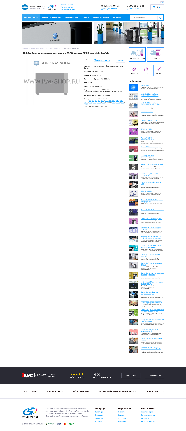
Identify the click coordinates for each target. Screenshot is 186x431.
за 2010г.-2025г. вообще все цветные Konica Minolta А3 (150, 95)
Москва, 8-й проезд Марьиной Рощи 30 (118, 391)
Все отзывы (131, 375)
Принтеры (99, 412)
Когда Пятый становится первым (152, 164)
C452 (117, 101)
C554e (99, 103)
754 (99, 101)
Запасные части (72, 18)
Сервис (86, 18)
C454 (121, 101)
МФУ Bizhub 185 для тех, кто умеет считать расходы (152, 283)
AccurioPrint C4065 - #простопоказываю (147, 139)
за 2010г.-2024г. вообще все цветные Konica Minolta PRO (150, 103)
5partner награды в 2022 (149, 120)
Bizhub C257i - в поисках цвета (151, 147)
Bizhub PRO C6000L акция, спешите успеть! (150, 330)
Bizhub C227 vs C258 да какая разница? (151, 255)
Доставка (122, 418)
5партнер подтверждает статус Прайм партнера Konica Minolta (151, 301)
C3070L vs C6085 (146, 191)
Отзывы (98, 422)
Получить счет (67, 7)
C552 (90, 103)
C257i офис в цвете (147, 156)
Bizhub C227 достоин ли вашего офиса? (151, 264)
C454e (86, 103)
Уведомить (120, 60)
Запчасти (99, 418)
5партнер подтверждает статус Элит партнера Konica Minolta (151, 237)
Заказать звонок (148, 415)
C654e (118, 103)
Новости (121, 412)
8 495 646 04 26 (110, 5)
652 (93, 101)
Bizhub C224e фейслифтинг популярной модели (150, 293)
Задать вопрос (67, 5)
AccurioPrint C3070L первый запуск (152, 210)
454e (102, 101)
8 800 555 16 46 (135, 5)
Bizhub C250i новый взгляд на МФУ (151, 183)
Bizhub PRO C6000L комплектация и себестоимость (152, 320)
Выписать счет (147, 418)
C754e (86, 104)
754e (113, 101)
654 (96, 101)
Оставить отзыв (154, 375)
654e (110, 101)
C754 (122, 103)
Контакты (117, 18)
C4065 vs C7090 (146, 129)
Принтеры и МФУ (31, 18)
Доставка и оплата (101, 18)
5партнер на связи (147, 112)
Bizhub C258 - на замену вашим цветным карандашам (151, 246)
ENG (162, 2)
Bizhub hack (145, 85)
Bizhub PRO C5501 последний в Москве (151, 339)
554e (106, 101)
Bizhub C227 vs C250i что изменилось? (149, 174)
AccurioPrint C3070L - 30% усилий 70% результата (152, 200)
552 (90, 101)
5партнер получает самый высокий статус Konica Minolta (151, 348)
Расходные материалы (51, 18)
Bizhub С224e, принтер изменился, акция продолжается (152, 274)
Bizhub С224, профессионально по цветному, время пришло (152, 310)
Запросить (102, 60)
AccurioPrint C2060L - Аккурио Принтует (151, 228)
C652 (103, 103)
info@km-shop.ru (81, 391)
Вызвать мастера (68, 9)
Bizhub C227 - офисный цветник (151, 219)
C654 (113, 103)
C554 (94, 103)
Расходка (99, 415)
